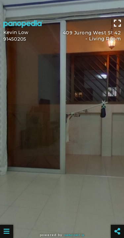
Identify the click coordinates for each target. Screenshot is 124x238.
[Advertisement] (62, 8)
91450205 (14, 39)
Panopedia (73, 235)
